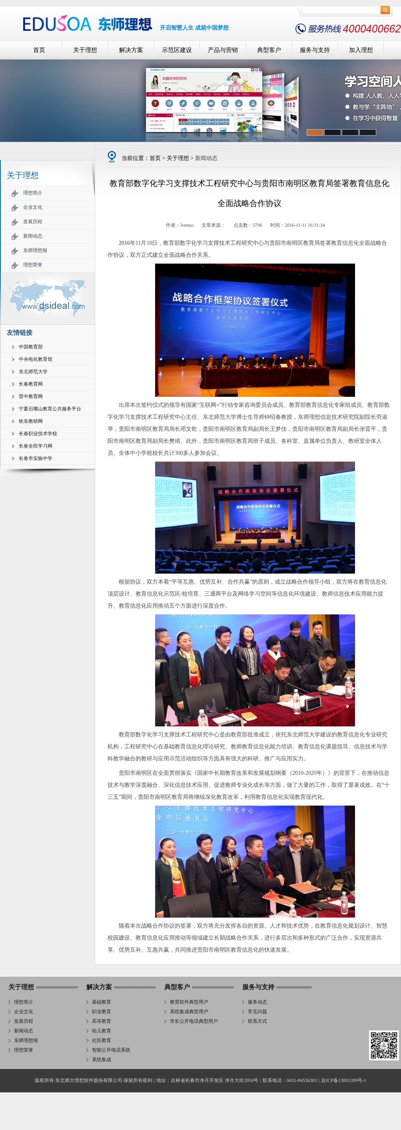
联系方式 (257, 1021)
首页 (39, 50)
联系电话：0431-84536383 (290, 1080)
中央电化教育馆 (35, 359)
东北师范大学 (33, 371)
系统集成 (101, 1059)
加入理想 (361, 50)
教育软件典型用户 (189, 1002)
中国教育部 (31, 347)
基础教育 (101, 1002)
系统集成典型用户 (189, 1011)
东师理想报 (35, 250)
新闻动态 (32, 236)
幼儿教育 (101, 1031)
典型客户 (269, 50)
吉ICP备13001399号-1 (343, 1080)
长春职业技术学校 (38, 433)
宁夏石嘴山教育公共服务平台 (50, 409)
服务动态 (257, 1002)
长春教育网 (31, 384)
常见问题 (257, 1011)
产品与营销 (223, 50)
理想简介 (32, 193)
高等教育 (101, 1021)
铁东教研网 (31, 421)
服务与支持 (315, 50)
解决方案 (131, 50)
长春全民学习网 (35, 446)
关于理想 (85, 50)
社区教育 (101, 1040)
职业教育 (101, 1011)
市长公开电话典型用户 (194, 1021)
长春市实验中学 (35, 458)
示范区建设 (177, 50)
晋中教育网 (31, 396)
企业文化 (32, 207)
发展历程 (32, 221)
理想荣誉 (32, 265)
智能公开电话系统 (111, 1050)
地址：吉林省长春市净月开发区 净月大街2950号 (207, 1080)
